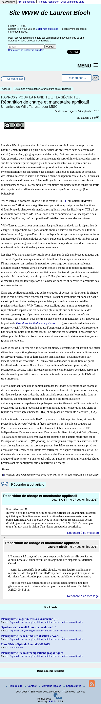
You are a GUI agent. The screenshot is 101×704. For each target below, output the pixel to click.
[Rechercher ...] (77, 77)
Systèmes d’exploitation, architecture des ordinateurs (43, 89)
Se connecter (15, 78)
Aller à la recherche (48, 1)
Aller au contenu (26, 1)
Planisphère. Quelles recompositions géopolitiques (32, 652)
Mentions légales (50, 686)
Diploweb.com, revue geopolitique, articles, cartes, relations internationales (46, 622)
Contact (31, 686)
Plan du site (14, 686)
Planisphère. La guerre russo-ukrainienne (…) (30, 618)
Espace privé (72, 686)
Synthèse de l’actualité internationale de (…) (28, 627)
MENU (84, 65)
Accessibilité (8, 2)
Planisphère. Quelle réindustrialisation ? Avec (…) (32, 635)
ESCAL (53, 701)
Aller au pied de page (72, 1)
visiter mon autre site (47, 28)
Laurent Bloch (88, 117)
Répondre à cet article (27, 484)
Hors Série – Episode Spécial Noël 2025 (25, 644)
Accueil (6, 89)
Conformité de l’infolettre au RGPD (26, 50)
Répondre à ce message (83, 532)
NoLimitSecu (16, 647)
